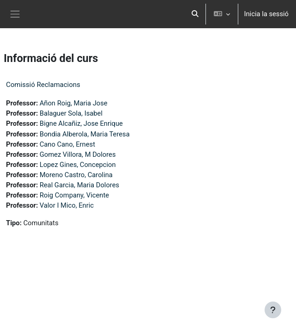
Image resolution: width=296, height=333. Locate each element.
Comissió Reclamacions (43, 84)
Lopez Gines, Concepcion (78, 164)
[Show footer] (273, 310)
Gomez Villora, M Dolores (78, 154)
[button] (195, 14)
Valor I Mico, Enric (67, 205)
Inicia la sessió (266, 14)
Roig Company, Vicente (74, 195)
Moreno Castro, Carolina (76, 175)
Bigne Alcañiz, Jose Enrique (81, 123)
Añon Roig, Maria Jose (74, 103)
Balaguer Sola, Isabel (71, 113)
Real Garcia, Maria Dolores (79, 185)
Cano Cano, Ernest (67, 144)
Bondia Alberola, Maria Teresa (85, 134)
